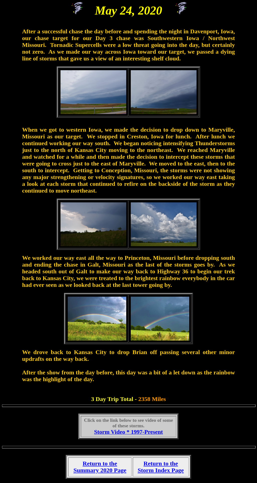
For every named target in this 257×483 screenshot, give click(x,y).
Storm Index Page (161, 470)
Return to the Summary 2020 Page (100, 466)
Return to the (161, 463)
